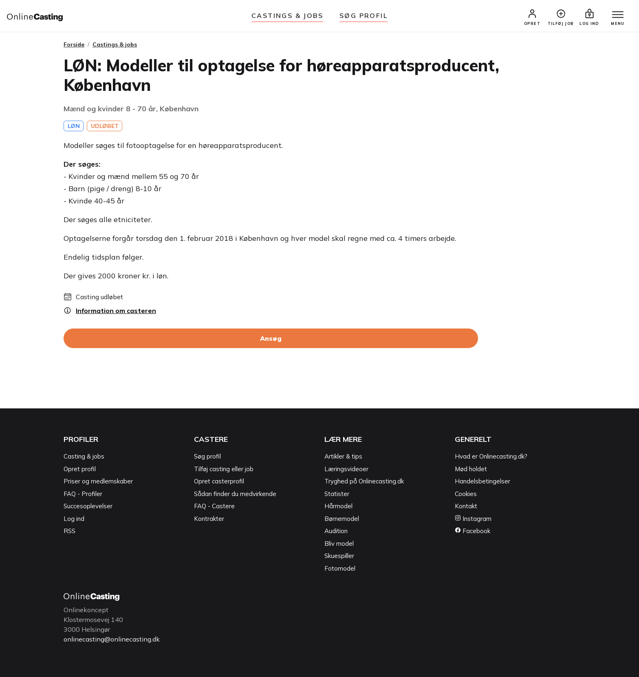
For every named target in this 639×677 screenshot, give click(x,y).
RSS (69, 531)
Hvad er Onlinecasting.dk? (491, 456)
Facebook (472, 531)
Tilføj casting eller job (223, 469)
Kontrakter (209, 519)
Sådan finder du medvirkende (235, 494)
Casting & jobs (84, 456)
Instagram (473, 519)
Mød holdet (471, 469)
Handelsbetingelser (482, 481)
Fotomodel (339, 568)
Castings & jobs (287, 15)
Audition (336, 531)
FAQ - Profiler (83, 494)
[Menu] (617, 15)
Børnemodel (341, 519)
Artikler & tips (343, 456)
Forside (74, 44)
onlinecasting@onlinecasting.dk (112, 639)
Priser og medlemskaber (98, 481)
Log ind (74, 519)
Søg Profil (363, 15)
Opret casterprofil (219, 481)
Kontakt (466, 506)
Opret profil (80, 469)
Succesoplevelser (88, 506)
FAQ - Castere (214, 506)
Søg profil (207, 456)
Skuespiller (339, 556)
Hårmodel (338, 506)
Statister (336, 494)
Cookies (466, 494)
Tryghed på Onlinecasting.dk (364, 481)
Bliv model (339, 543)
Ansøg (271, 338)
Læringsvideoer (346, 469)
